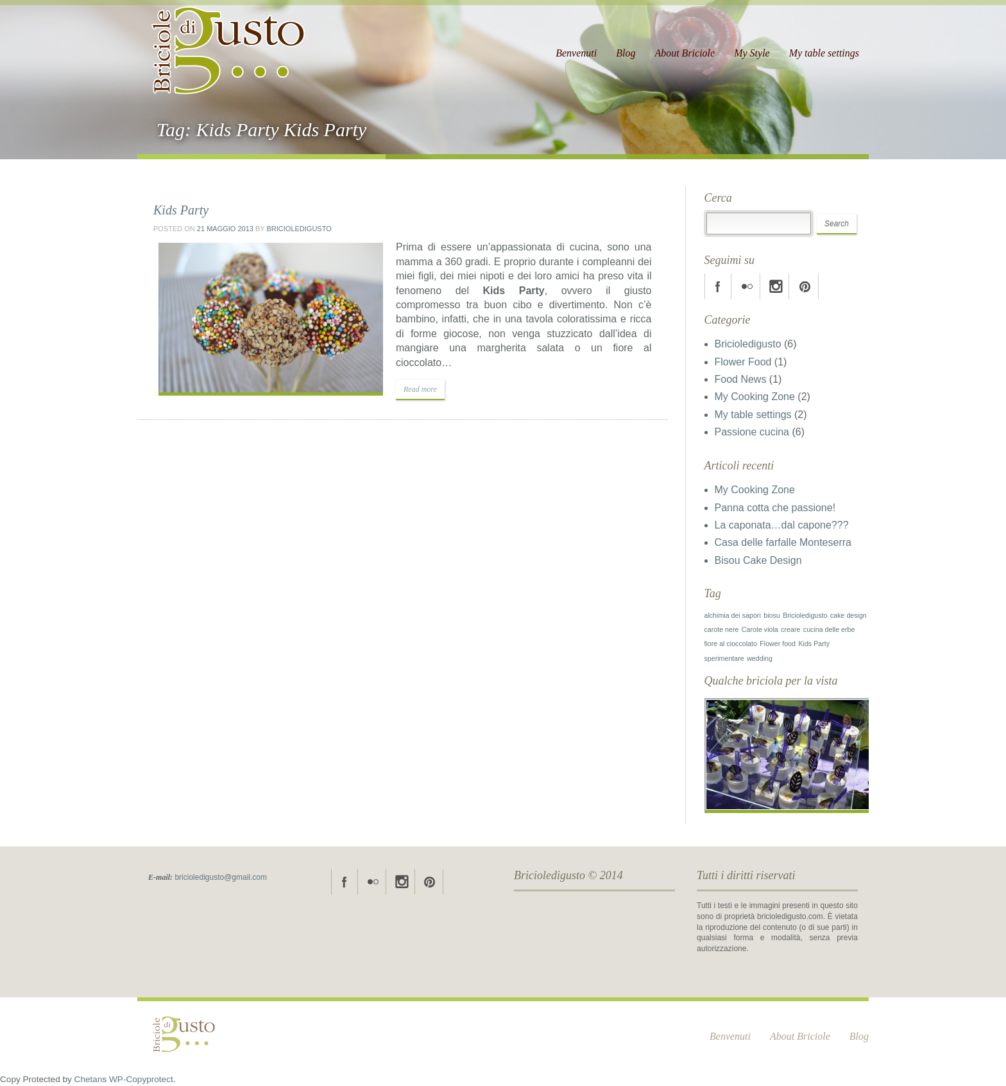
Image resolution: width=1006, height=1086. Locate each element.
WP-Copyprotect (141, 1079)
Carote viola (760, 629)
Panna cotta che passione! (775, 507)
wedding (759, 658)
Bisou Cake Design (758, 560)
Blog (625, 53)
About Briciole (684, 53)
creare (790, 629)
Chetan (88, 1079)
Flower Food (743, 361)
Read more (420, 389)
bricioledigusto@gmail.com (221, 877)
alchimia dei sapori (732, 615)
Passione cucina (752, 431)
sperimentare (724, 658)
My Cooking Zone (755, 396)
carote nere (721, 629)
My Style (752, 53)
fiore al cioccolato (730, 643)
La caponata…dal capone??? (782, 525)
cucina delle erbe (829, 629)
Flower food (778, 643)
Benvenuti (576, 53)
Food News (741, 379)
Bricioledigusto (298, 228)
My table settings (824, 53)
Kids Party (181, 210)
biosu (771, 615)
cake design (848, 615)
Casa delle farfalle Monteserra (783, 542)
